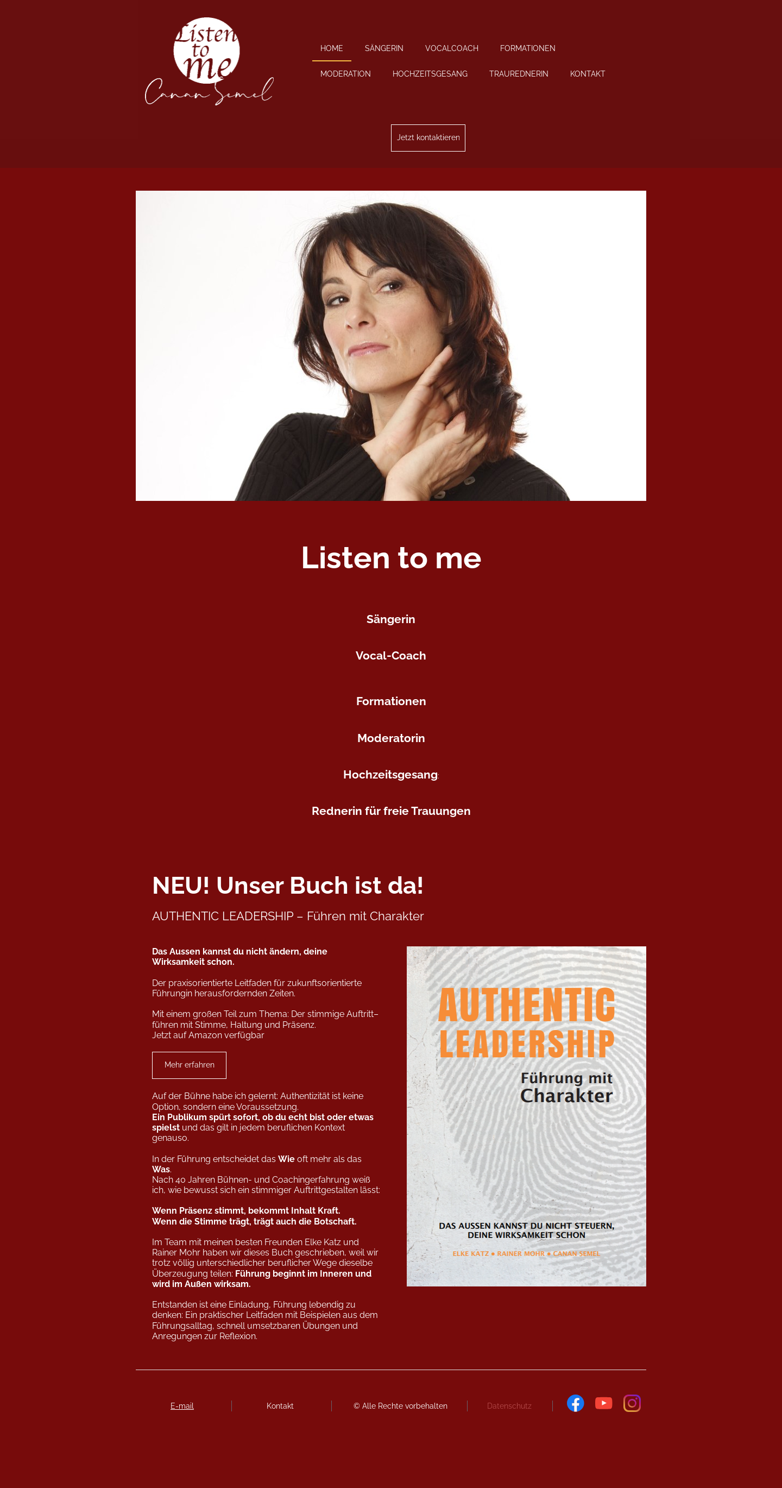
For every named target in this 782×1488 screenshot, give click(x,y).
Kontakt (280, 1406)
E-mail (182, 1406)
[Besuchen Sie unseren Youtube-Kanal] (604, 1403)
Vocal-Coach (391, 655)
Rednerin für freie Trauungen (391, 811)
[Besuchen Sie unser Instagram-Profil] (632, 1403)
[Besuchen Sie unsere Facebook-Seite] (575, 1403)
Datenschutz (509, 1406)
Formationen (391, 701)
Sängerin (391, 619)
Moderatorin (391, 738)
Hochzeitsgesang (390, 774)
